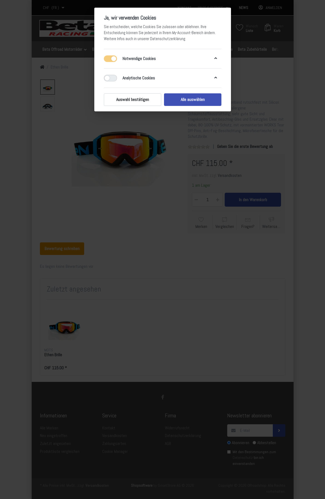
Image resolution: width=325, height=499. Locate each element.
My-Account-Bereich (187, 32)
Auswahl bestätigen (132, 99)
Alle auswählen (193, 99)
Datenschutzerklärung (167, 38)
